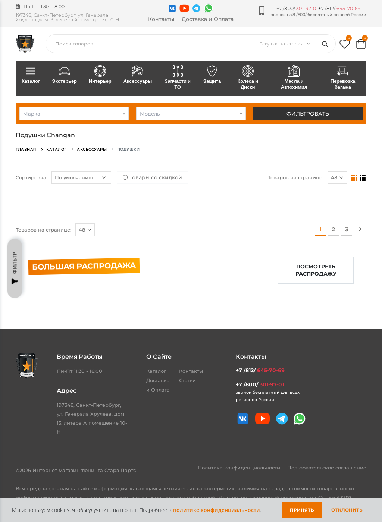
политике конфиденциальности (216, 509)
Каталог (31, 75)
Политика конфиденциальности (240, 468)
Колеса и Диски (248, 78)
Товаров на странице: (295, 177)
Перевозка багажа (342, 78)
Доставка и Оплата (208, 19)
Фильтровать (307, 113)
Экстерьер (64, 75)
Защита (212, 75)
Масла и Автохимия (294, 78)
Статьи (187, 380)
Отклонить (347, 510)
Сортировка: (31, 177)
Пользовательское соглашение (326, 468)
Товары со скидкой (152, 177)
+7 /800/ (296, 8)
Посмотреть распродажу (315, 270)
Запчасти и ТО (177, 78)
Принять (302, 510)
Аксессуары (137, 75)
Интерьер (100, 75)
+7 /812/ (339, 8)
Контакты (161, 19)
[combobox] (74, 113)
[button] (344, 45)
